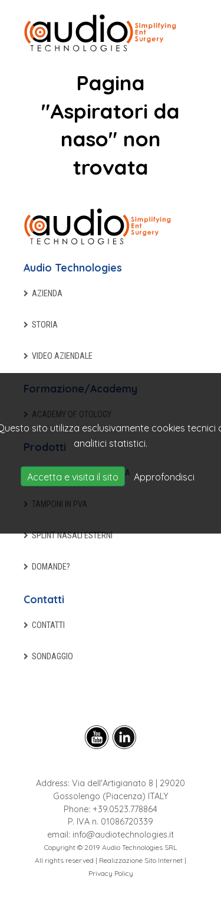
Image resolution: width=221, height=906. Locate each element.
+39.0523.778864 (125, 809)
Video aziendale (62, 356)
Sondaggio (52, 657)
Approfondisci (164, 477)
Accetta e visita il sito (72, 477)
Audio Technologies (73, 267)
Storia (45, 325)
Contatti (44, 599)
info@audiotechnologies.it (123, 834)
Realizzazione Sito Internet (141, 860)
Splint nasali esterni (72, 536)
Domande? (51, 567)
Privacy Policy (110, 873)
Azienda (47, 294)
